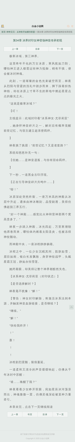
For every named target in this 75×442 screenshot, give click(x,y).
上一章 (15, 49)
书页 (30, 414)
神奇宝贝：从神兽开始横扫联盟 (21, 32)
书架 (2, 26)
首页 (3, 32)
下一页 (60, 49)
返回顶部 (71, 307)
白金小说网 (37, 26)
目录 (37, 49)
